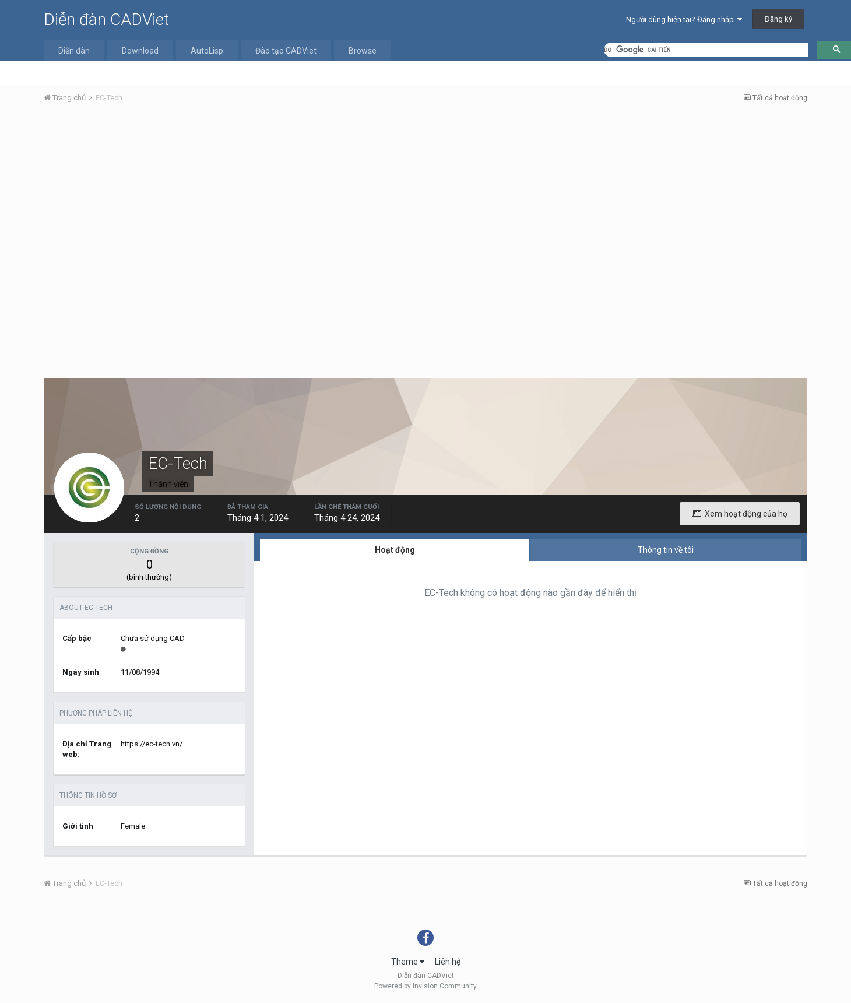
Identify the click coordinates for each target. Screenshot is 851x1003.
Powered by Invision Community (425, 986)
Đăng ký (778, 19)
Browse (363, 50)
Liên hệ (447, 961)
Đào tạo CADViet (286, 50)
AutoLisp (207, 50)
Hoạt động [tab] (395, 550)
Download (140, 50)
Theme (407, 961)
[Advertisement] (425, 200)
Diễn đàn (74, 50)
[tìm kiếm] (706, 50)
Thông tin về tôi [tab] (666, 550)
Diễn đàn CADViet (106, 19)
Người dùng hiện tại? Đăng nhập (684, 19)
